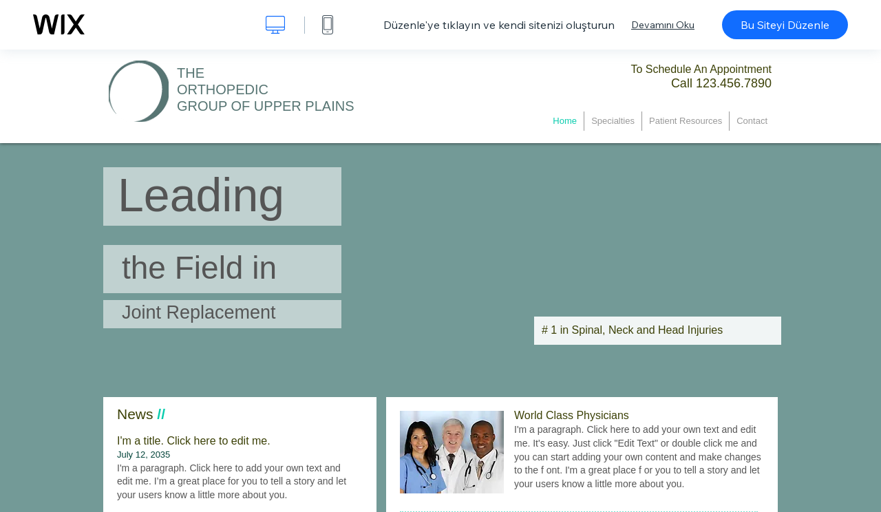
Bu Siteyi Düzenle (785, 25)
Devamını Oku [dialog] (662, 25)
